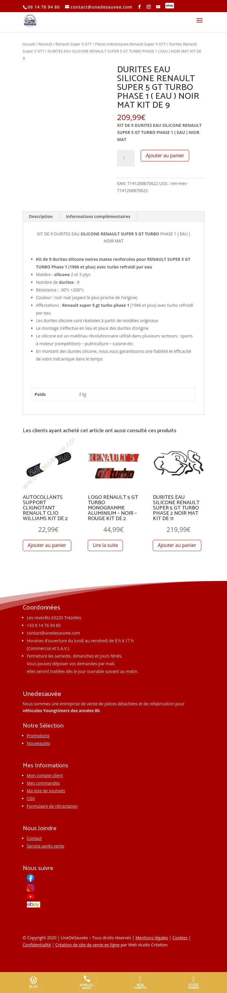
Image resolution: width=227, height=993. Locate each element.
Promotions (38, 735)
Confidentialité (37, 945)
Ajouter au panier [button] (47, 545)
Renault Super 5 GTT (74, 44)
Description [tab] (41, 216)
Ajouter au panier (165, 155)
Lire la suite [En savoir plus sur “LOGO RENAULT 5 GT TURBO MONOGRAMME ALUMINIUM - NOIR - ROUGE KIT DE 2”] (105, 545)
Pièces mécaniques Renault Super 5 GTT (130, 44)
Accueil (29, 44)
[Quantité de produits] (126, 158)
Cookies (179, 937)
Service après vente (45, 846)
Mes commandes (43, 783)
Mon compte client (45, 775)
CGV (31, 798)
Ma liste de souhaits (46, 791)
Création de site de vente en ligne (87, 945)
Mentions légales (152, 937)
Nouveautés (38, 743)
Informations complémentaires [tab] (98, 216)
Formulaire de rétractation (52, 806)
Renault (45, 44)
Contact (34, 838)
